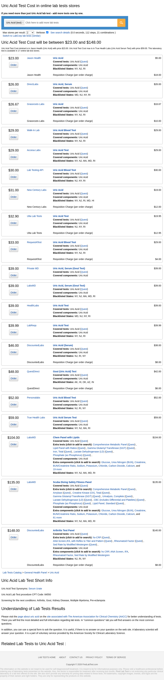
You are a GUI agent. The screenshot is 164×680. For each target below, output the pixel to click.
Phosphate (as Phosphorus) (67, 455)
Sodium (81, 465)
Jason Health (34, 58)
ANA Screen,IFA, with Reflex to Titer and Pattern (78, 541)
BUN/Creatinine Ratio (64, 465)
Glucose (105, 462)
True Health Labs (36, 417)
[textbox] (44, 22)
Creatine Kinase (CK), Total (87, 492)
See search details (60, 32)
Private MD (33, 268)
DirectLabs (32, 84)
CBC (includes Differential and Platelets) (115, 499)
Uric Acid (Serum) (63, 345)
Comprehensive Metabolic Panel (110, 444)
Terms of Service (116, 657)
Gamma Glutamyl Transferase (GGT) (106, 448)
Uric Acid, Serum (62, 84)
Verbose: (41, 32)
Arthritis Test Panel (63, 530)
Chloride (103, 465)
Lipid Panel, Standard (104, 503)
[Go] (121, 23)
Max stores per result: (14, 32)
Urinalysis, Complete (113, 496)
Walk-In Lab (33, 130)
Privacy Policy (94, 657)
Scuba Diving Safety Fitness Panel (72, 482)
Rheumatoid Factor (124, 541)
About (62, 657)
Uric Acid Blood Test (64, 130)
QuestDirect (33, 371)
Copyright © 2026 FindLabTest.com (82, 664)
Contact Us (75, 657)
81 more (57, 517)
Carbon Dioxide (117, 465)
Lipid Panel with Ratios (65, 448)
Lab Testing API (35, 170)
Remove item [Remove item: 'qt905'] (23, 22)
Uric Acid (58, 58)
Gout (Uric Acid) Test (64, 371)
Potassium (91, 465)
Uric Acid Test (61, 150)
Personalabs (33, 397)
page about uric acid (28, 616)
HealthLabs (33, 305)
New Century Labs (36, 190)
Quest (84, 61)
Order (14, 65)
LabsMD (31, 285)
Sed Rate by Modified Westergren (70, 544)
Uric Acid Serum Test (65, 417)
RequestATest (34, 242)
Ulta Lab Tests (34, 216)
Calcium (130, 465)
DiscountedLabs (35, 345)
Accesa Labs (33, 150)
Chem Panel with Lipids (66, 437)
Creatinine (140, 462)
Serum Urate (35, 588)
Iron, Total (58, 451)
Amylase (57, 492)
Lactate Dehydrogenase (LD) (89, 451)
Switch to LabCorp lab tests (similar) (21, 35)
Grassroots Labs (35, 104)
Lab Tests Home (47, 657)
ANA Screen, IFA (119, 551)
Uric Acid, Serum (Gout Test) (69, 268)
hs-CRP (97, 537)
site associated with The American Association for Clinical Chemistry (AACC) (87, 616)
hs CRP (105, 551)
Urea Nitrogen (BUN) (122, 462)
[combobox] (64, 23)
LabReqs (31, 325)
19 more (57, 469)
